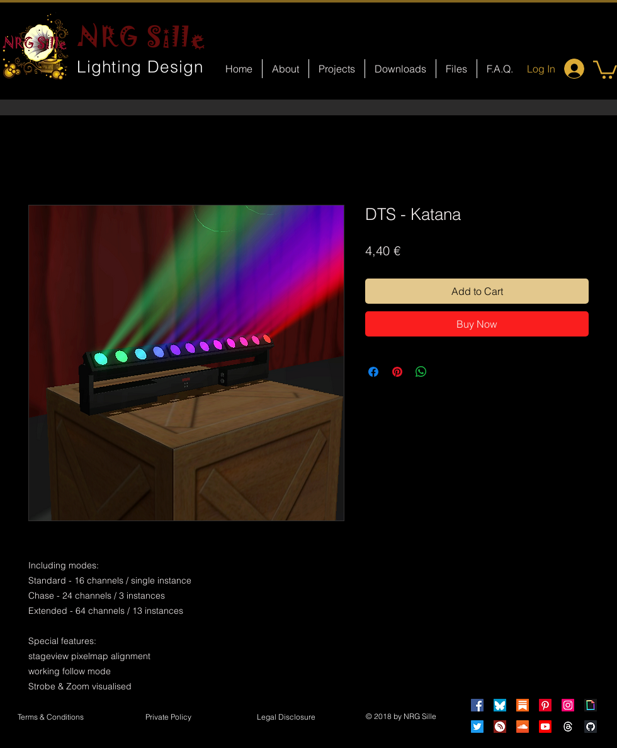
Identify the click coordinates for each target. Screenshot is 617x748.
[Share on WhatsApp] (421, 371)
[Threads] (568, 726)
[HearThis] (500, 726)
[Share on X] (445, 371)
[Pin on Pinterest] (397, 371)
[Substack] (522, 705)
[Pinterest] (545, 705)
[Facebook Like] (320, 539)
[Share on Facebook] (373, 371)
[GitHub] (590, 726)
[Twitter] (477, 726)
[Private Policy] (168, 717)
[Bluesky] (500, 705)
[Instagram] (568, 705)
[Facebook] (477, 705)
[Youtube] (545, 726)
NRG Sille (142, 36)
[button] (605, 69)
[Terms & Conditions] (50, 717)
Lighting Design (140, 67)
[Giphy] (590, 705)
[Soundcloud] (522, 726)
